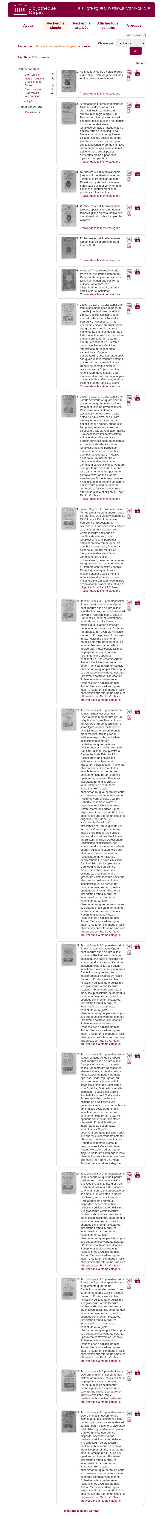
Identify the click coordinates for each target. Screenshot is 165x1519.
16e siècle (30, 112)
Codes (28, 85)
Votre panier (134, 35)
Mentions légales (75, 1510)
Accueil (29, 25)
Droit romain (31, 74)
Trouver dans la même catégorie (100, 93)
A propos (134, 25)
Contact (94, 1510)
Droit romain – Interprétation (32, 94)
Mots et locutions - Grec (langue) (35, 80)
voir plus (29, 101)
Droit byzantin (32, 89)
